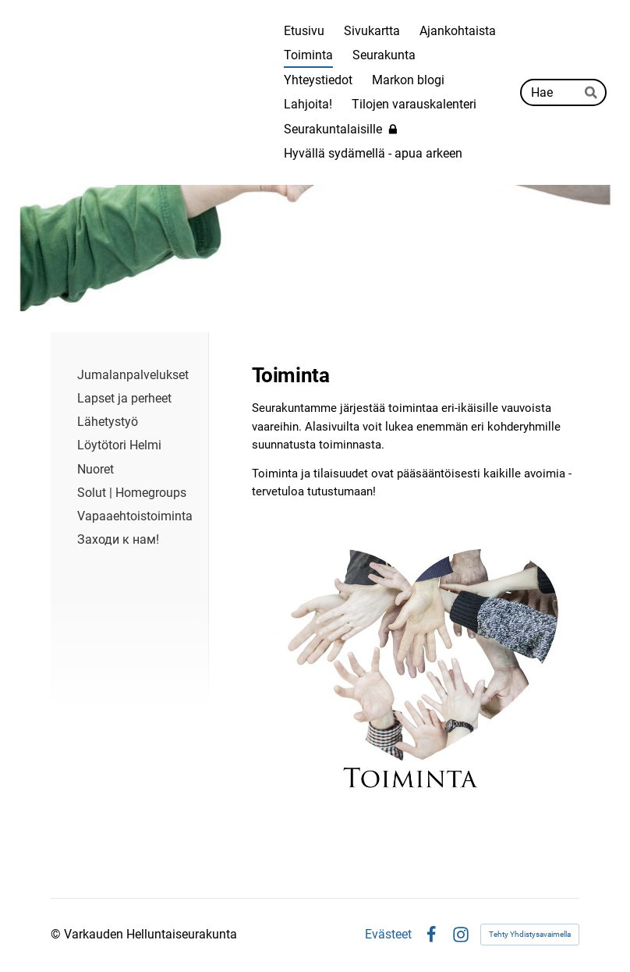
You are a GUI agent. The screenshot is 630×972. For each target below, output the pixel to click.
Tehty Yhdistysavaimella (530, 934)
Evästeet (388, 934)
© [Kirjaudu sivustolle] (57, 934)
